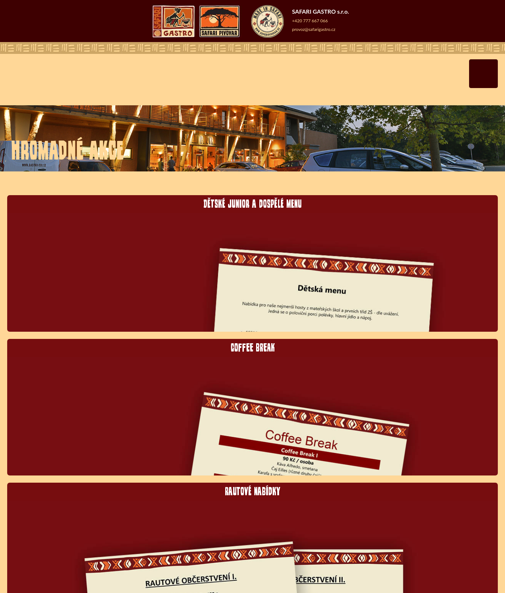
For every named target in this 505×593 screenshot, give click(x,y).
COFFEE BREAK (253, 347)
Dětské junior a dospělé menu (253, 203)
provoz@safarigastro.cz (313, 29)
